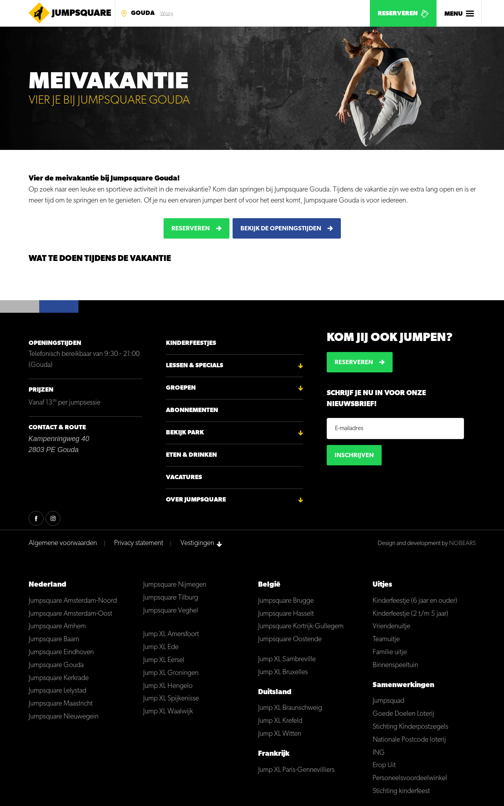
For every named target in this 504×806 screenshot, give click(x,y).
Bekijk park (185, 433)
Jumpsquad (388, 701)
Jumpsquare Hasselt (286, 614)
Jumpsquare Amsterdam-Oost (70, 614)
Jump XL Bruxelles (283, 672)
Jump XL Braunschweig (290, 708)
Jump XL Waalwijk (168, 711)
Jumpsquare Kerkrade (59, 678)
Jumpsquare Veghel (170, 611)
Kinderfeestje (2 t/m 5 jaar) (410, 614)
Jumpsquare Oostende (290, 639)
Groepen (181, 388)
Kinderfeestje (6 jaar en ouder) (415, 601)
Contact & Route (57, 428)
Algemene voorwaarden (63, 543)
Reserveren (398, 14)
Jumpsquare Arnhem (57, 626)
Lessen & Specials (194, 366)
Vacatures (184, 477)
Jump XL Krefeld (280, 721)
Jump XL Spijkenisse (171, 698)
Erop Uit (384, 765)
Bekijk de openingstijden (280, 229)
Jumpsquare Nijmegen (174, 585)
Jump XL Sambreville (287, 659)
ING (379, 753)
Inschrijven (354, 455)
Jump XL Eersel (163, 660)
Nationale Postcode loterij (409, 740)
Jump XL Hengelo (168, 686)
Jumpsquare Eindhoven (61, 652)
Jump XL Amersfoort (171, 634)
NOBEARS (462, 543)
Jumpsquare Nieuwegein (63, 716)
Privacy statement (138, 543)
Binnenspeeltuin (395, 665)
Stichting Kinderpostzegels (410, 727)
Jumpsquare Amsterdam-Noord (73, 601)
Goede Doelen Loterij (403, 714)
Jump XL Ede (160, 647)
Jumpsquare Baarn (54, 639)
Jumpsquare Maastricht (61, 704)
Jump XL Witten (279, 734)
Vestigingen (197, 543)
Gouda (143, 13)
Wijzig (166, 13)
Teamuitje (386, 639)
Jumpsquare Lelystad (57, 691)
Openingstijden (55, 343)
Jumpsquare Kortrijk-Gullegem (301, 626)
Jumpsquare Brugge (286, 601)
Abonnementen (192, 410)
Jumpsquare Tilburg (170, 598)
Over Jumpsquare (196, 500)
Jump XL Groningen (170, 673)
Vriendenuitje (391, 626)
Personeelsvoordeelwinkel (410, 778)
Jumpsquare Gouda (56, 665)
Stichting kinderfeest (401, 791)
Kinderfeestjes (191, 343)
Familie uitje (390, 652)
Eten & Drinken (191, 455)
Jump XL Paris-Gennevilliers (296, 770)
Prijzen (41, 390)
